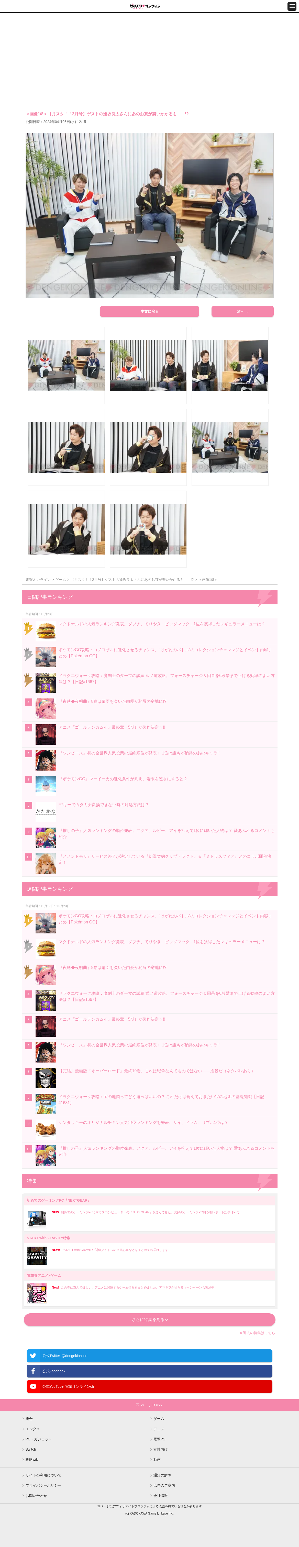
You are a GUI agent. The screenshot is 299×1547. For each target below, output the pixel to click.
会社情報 (160, 1496)
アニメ (158, 1429)
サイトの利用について (43, 1475)
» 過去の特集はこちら (257, 1333)
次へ (240, 311)
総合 (29, 1419)
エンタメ (33, 1429)
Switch (31, 1449)
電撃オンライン (38, 580)
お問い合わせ (36, 1496)
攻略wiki (32, 1460)
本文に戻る (150, 311)
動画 (157, 1460)
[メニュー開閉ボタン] (291, 6)
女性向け (160, 1449)
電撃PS (159, 1439)
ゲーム (60, 580)
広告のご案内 (164, 1485)
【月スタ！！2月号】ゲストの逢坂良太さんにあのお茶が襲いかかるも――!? (132, 580)
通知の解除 (162, 1475)
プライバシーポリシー (43, 1485)
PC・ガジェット (39, 1439)
